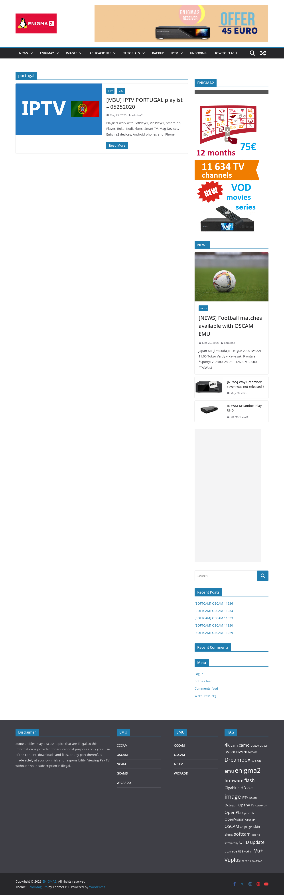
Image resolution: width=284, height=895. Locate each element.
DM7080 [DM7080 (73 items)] (252, 752)
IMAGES (71, 53)
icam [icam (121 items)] (250, 788)
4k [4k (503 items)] (227, 745)
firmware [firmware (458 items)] (234, 780)
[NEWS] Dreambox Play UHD (244, 408)
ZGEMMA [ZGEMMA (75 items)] (257, 860)
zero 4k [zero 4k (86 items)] (246, 860)
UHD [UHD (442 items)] (244, 842)
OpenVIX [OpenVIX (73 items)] (250, 819)
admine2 (137, 115)
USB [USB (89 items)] (240, 851)
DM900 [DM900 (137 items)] (230, 752)
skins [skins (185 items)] (229, 834)
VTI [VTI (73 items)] (251, 851)
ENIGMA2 (47, 53)
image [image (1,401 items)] (233, 796)
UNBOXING (198, 53)
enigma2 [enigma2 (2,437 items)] (248, 770)
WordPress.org (205, 696)
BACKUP (158, 53)
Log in (199, 674)
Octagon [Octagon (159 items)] (231, 805)
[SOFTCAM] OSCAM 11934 (214, 611)
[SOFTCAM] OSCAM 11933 (214, 618)
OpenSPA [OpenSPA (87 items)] (248, 813)
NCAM (121, 764)
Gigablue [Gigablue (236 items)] (232, 787)
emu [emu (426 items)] (229, 771)
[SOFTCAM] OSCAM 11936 (214, 603)
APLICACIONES (100, 53)
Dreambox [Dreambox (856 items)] (237, 759)
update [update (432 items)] (257, 842)
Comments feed (206, 688)
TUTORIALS (131, 53)
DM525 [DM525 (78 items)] (264, 745)
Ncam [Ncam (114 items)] (253, 798)
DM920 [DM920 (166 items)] (241, 752)
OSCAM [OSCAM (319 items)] (232, 826)
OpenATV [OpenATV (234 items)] (246, 805)
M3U (120, 90)
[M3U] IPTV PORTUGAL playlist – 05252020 (144, 103)
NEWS (23, 53)
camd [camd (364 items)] (244, 745)
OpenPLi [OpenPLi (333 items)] (233, 812)
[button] (30, 53)
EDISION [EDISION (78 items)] (256, 760)
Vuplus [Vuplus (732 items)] (233, 859)
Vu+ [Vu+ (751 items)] (258, 850)
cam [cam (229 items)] (234, 745)
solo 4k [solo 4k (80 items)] (256, 834)
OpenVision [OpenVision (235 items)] (234, 819)
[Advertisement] (228, 495)
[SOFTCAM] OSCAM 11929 (214, 633)
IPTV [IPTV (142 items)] (245, 797)
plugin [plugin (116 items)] (248, 827)
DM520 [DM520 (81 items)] (255, 745)
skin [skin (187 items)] (256, 826)
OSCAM (122, 755)
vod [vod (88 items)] (246, 851)
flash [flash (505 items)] (249, 780)
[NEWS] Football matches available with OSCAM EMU (230, 325)
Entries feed (204, 681)
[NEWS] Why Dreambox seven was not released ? (245, 384)
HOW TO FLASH (225, 53)
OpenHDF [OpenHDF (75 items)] (261, 805)
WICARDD (124, 782)
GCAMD (122, 773)
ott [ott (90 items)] (241, 827)
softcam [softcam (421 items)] (242, 834)
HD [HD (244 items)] (243, 787)
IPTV (174, 53)
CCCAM (122, 745)
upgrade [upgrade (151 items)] (231, 851)
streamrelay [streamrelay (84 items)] (231, 843)
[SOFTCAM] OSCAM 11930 (214, 625)
